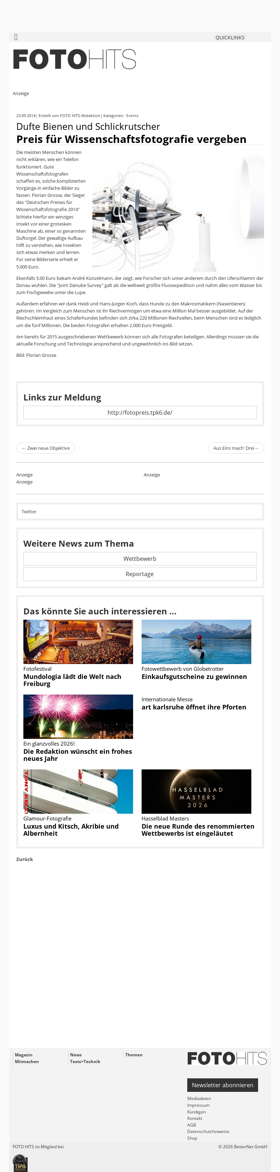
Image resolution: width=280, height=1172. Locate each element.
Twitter (29, 511)
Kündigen (196, 1112)
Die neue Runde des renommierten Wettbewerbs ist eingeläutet (198, 829)
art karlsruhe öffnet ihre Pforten (194, 707)
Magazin (24, 1055)
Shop (192, 1138)
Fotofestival (37, 668)
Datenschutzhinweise (208, 1131)
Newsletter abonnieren (222, 1085)
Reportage (140, 574)
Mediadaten (199, 1098)
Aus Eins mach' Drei (236, 448)
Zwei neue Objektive (46, 448)
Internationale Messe (167, 699)
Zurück (24, 859)
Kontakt (194, 1118)
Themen (134, 1055)
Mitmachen (27, 1061)
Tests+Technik (85, 1061)
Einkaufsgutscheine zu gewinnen (194, 676)
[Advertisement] (140, 971)
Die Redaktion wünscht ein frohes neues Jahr (77, 755)
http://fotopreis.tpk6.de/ (140, 412)
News (76, 1055)
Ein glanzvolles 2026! (49, 743)
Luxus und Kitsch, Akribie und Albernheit (71, 829)
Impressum (198, 1105)
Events (132, 115)
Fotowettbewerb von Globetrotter (183, 668)
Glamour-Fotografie (47, 818)
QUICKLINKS (230, 37)
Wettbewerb (140, 559)
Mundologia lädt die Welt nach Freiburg (72, 680)
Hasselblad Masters (165, 818)
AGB (191, 1125)
